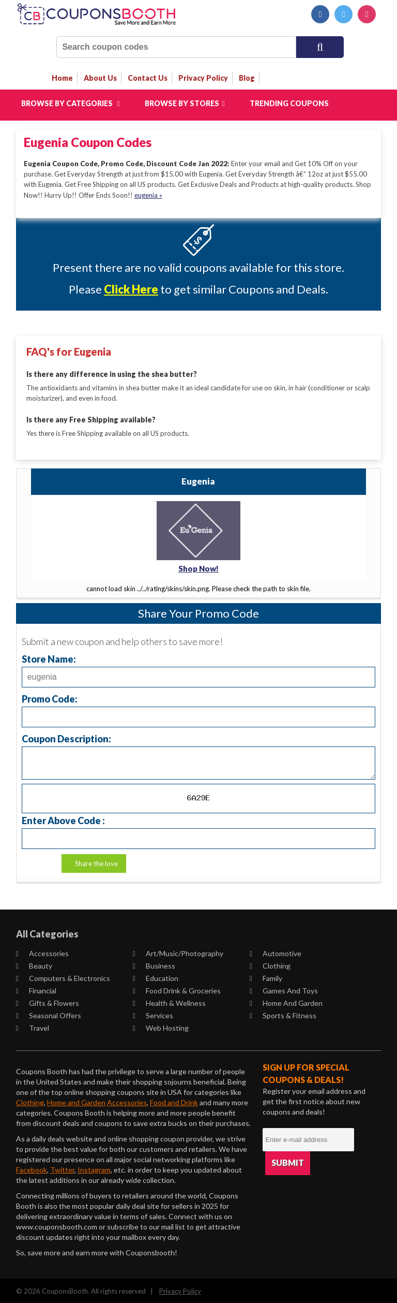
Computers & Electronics (63, 976)
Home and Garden (286, 1001)
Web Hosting (161, 1026)
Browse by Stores (185, 103)
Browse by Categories (70, 103)
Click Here (131, 289)
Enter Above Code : (63, 818)
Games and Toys (284, 989)
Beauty (34, 964)
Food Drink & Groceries (177, 989)
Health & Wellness (169, 1001)
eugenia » (148, 195)
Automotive (275, 951)
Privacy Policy (180, 1289)
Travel (32, 1026)
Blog (247, 78)
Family (266, 976)
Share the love (96, 862)
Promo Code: (50, 697)
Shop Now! (198, 567)
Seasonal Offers (48, 1013)
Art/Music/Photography (178, 951)
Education (155, 976)
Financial (36, 989)
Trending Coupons (289, 103)
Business (154, 964)
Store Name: (49, 657)
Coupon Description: (66, 736)
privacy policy (203, 78)
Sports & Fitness (283, 1013)
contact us (147, 78)
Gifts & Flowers (47, 1001)
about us (100, 78)
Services (153, 1013)
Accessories (42, 951)
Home (62, 78)
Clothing (270, 964)
